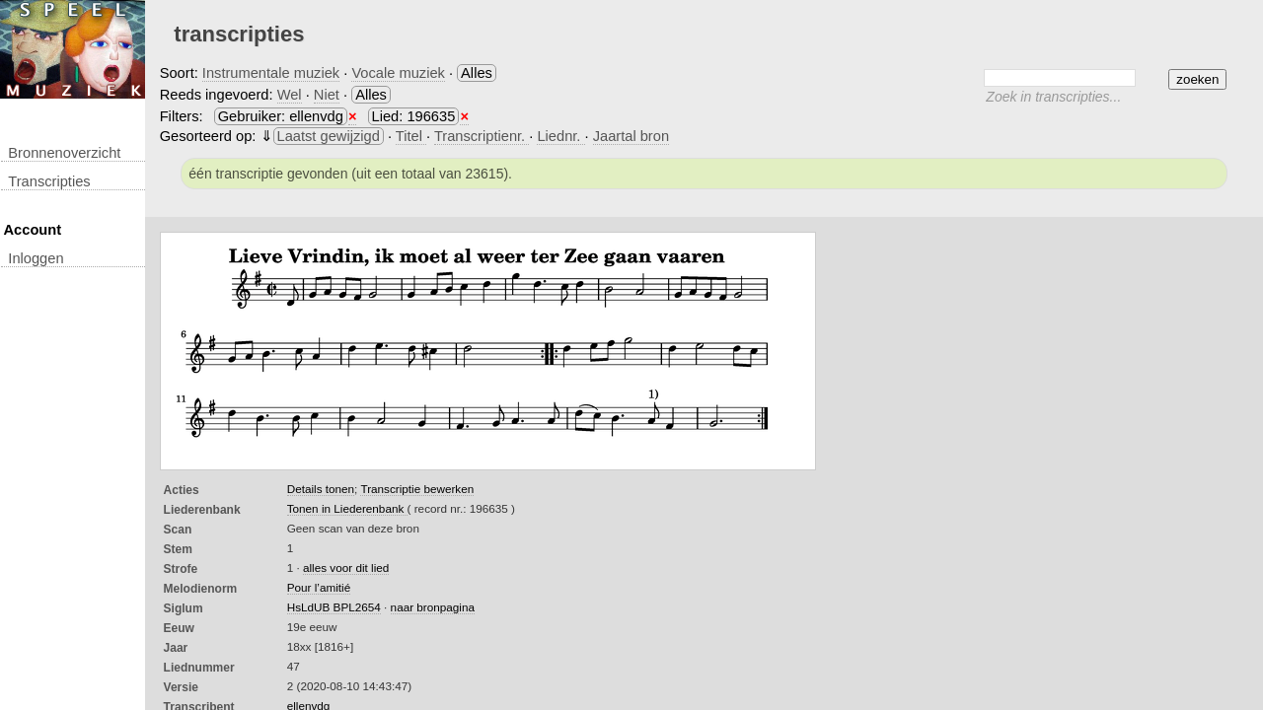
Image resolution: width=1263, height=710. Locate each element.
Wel (289, 95)
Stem (178, 549)
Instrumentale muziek (270, 73)
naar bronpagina (433, 607)
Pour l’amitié (318, 587)
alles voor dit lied (346, 567)
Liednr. (560, 136)
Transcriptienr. (481, 136)
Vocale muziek (398, 73)
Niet (326, 95)
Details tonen (320, 488)
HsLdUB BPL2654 (334, 607)
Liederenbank (202, 510)
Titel (411, 136)
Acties (181, 490)
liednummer (199, 667)
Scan (178, 529)
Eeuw (179, 628)
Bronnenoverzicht (64, 153)
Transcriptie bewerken (417, 488)
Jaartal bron (631, 136)
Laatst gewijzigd (328, 136)
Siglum (183, 608)
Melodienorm (201, 589)
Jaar (176, 648)
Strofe (181, 569)
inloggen (35, 258)
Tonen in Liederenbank (347, 508)
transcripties (49, 181)
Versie (181, 687)
